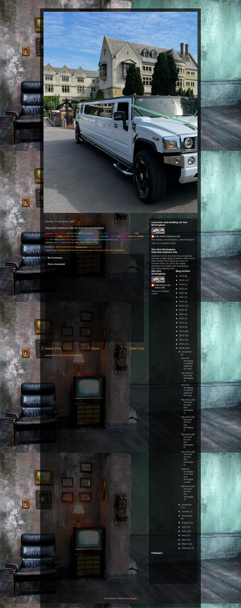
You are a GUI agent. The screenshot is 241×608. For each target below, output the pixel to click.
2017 (182, 314)
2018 (182, 310)
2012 (182, 335)
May (184, 535)
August (185, 522)
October (186, 511)
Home (95, 348)
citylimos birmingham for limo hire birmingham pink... (187, 475)
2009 (182, 348)
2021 (182, 297)
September (187, 515)
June (184, 531)
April (184, 539)
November (187, 504)
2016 (182, 318)
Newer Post (53, 348)
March (185, 544)
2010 (182, 344)
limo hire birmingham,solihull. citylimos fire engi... (187, 363)
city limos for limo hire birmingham (187, 377)
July (184, 527)
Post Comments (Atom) (70, 355)
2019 (182, 305)
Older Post (137, 348)
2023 (182, 288)
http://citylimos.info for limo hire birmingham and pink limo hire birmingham (88, 250)
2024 (182, 284)
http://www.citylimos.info (86, 242)
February (186, 548)
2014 (182, 327)
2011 (182, 339)
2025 (182, 280)
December (187, 352)
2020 (182, 301)
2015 (182, 322)
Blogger (133, 598)
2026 (182, 276)
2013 (182, 331)
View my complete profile (163, 243)
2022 (182, 293)
